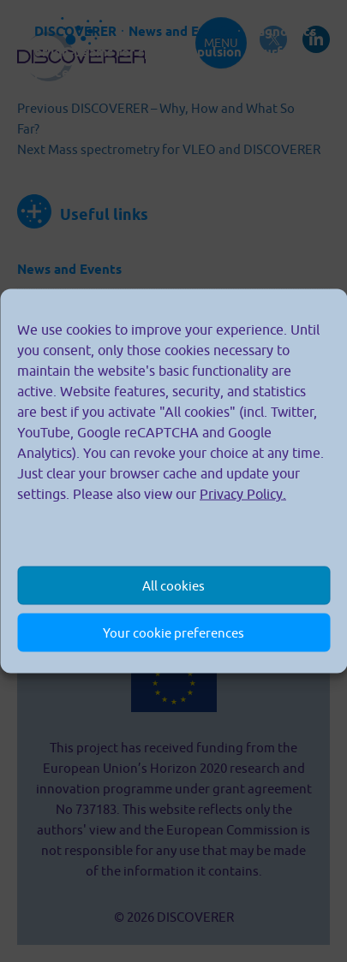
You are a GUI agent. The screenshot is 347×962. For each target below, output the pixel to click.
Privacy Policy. (243, 494)
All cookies (173, 585)
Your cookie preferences (173, 632)
